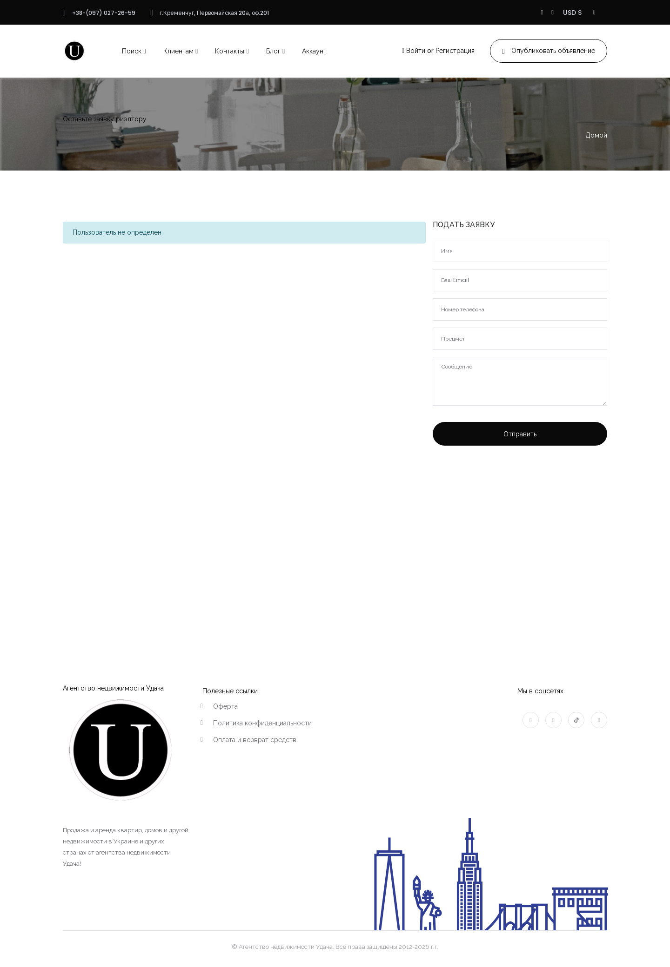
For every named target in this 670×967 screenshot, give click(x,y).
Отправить (519, 434)
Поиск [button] (131, 51)
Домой (596, 135)
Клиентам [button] (178, 51)
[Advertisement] (520, 531)
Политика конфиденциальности (262, 723)
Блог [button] (273, 51)
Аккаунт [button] (314, 51)
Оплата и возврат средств (254, 739)
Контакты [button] (229, 51)
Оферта (225, 706)
